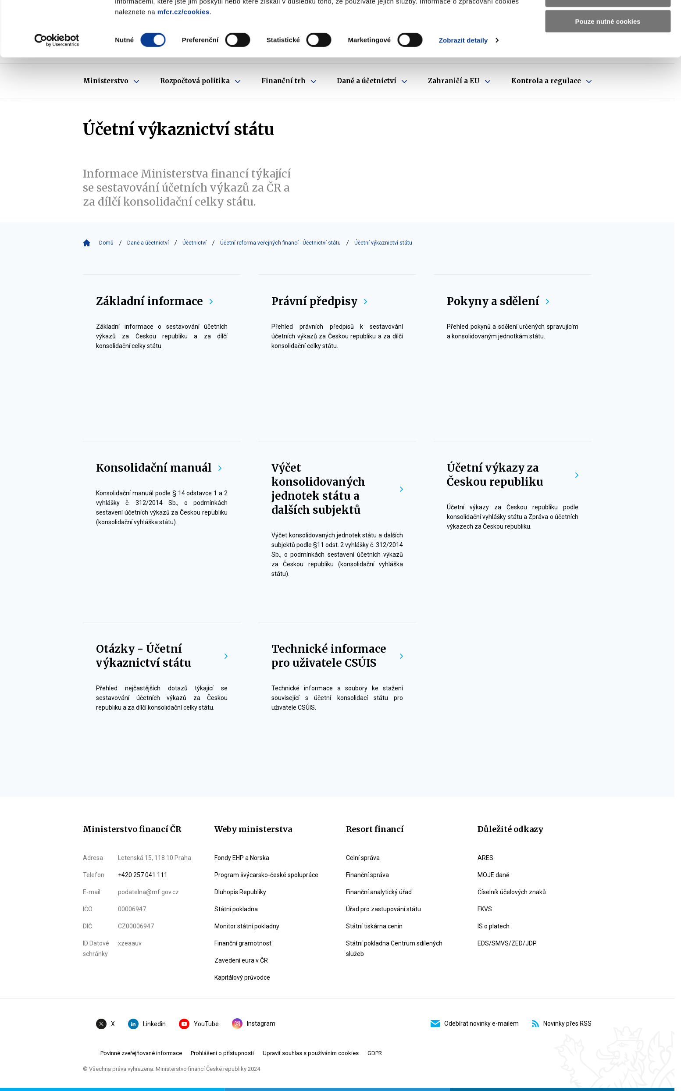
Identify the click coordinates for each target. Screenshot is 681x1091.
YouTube (199, 1024)
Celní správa (363, 857)
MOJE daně (493, 874)
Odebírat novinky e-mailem (475, 1023)
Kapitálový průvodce (242, 977)
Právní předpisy (319, 301)
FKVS (485, 909)
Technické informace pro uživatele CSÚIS (337, 656)
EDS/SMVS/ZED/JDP (507, 943)
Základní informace (154, 301)
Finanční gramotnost (242, 943)
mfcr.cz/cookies (183, 63)
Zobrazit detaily (463, 92)
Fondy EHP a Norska (241, 857)
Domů (106, 242)
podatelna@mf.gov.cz (148, 892)
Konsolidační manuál (158, 468)
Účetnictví (194, 243)
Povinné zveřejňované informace (141, 1053)
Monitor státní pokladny (246, 926)
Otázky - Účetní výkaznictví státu (162, 656)
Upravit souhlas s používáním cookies (311, 1053)
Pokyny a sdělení (498, 301)
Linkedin (147, 1024)
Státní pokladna (236, 909)
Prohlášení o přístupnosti (222, 1053)
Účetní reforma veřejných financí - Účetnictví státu (280, 243)
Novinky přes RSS (562, 1023)
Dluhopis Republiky (240, 892)
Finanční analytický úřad (379, 892)
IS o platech (494, 926)
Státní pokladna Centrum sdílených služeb (394, 948)
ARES (485, 857)
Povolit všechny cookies (608, 21)
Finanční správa (367, 874)
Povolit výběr (607, 47)
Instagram (253, 1023)
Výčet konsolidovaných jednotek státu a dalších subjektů (337, 489)
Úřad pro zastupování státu (383, 909)
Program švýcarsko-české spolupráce (266, 874)
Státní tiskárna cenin (374, 926)
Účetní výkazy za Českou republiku (512, 475)
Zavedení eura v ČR (241, 960)
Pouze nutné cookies (607, 73)
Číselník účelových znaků (512, 892)
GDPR (374, 1053)
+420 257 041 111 (143, 874)
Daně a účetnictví (148, 243)
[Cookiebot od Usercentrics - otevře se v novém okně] (56, 92)
